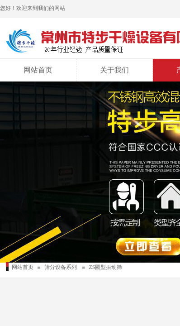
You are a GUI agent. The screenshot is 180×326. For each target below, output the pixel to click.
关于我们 (114, 70)
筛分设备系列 (60, 267)
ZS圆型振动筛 (105, 267)
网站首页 (38, 70)
